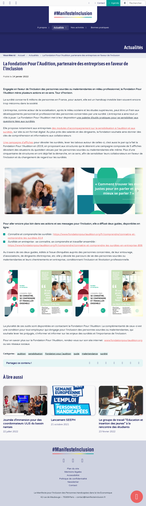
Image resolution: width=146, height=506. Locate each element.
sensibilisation (35, 354)
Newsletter (73, 482)
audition (21, 354)
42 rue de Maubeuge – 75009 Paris (57, 497)
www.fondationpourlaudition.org (123, 340)
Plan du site (73, 468)
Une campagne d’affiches (18, 142)
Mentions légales (73, 472)
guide (76, 354)
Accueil (21, 55)
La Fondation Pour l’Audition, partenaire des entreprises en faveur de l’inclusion (81, 55)
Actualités (34, 55)
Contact (73, 485)
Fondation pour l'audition (58, 354)
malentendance (90, 354)
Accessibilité (73, 475)
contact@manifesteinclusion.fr (91, 497)
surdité (103, 354)
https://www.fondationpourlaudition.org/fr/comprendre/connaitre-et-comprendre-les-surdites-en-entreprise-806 (75, 245)
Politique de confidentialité (73, 479)
